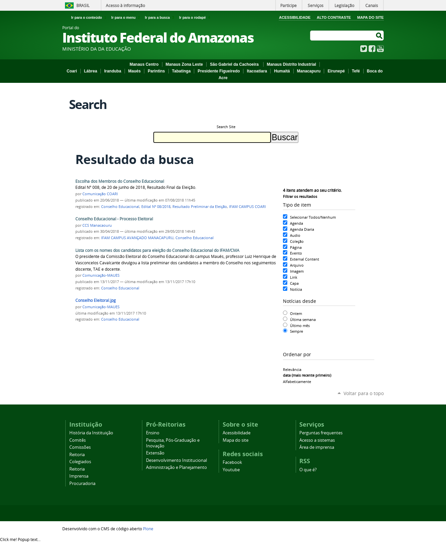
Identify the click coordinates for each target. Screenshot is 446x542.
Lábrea (90, 71)
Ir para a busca (160, 17)
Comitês (77, 440)
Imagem (297, 271)
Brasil (82, 5)
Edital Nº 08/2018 (155, 206)
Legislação (344, 5)
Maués (134, 71)
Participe (288, 5)
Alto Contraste (334, 17)
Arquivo (297, 265)
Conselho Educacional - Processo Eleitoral (114, 219)
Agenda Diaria (302, 229)
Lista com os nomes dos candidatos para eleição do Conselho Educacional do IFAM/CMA (157, 250)
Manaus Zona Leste (184, 64)
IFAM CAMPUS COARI (247, 206)
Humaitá (282, 71)
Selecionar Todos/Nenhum (313, 217)
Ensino (152, 433)
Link (293, 277)
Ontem (296, 313)
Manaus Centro (144, 64)
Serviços (315, 5)
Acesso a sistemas (317, 440)
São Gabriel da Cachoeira (235, 64)
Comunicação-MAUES (101, 275)
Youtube (231, 470)
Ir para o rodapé (195, 17)
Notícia (296, 289)
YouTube (380, 48)
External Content (304, 259)
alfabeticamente (297, 381)
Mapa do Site (370, 17)
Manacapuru (309, 71)
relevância (292, 369)
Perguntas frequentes (321, 433)
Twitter (363, 48)
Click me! (20, 539)
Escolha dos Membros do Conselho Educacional (119, 181)
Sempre (296, 331)
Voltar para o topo (364, 393)
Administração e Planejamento (176, 467)
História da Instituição (91, 433)
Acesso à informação (125, 5)
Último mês (300, 325)
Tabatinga (181, 71)
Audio (295, 235)
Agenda (296, 223)
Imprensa (78, 476)
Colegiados (80, 462)
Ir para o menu (126, 17)
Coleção (297, 241)
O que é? (308, 470)
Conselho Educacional (120, 206)
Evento (296, 253)
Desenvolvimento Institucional (176, 460)
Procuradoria (82, 483)
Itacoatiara (257, 71)
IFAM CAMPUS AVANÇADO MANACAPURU (137, 237)
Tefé (356, 71)
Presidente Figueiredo (219, 71)
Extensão (155, 453)
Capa (294, 283)
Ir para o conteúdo (90, 17)
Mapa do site (235, 440)
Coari (72, 71)
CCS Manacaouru (97, 225)
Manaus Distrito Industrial (291, 64)
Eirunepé (336, 71)
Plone (148, 528)
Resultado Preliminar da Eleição (199, 206)
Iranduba (112, 71)
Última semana (303, 319)
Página (296, 247)
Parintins (156, 71)
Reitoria (77, 454)
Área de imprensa (316, 447)
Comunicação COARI (100, 194)
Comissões (80, 447)
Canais (371, 5)
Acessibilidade (294, 17)
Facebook (372, 48)
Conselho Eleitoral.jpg (95, 300)
